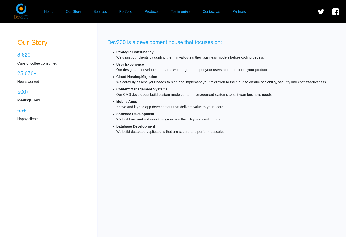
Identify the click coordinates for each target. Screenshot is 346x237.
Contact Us (211, 11)
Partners (239, 11)
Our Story (73, 11)
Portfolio (125, 11)
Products (151, 11)
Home (49, 11)
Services (100, 11)
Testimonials (180, 11)
